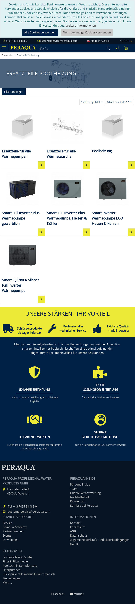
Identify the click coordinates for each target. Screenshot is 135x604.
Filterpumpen (12, 570)
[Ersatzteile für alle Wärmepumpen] (22, 134)
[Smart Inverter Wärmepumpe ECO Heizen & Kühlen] (112, 198)
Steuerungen (11, 578)
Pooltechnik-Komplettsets (20, 566)
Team (74, 489)
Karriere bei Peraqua (84, 506)
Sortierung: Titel (91, 102)
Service (7, 523)
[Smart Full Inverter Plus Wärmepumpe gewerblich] (22, 198)
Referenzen (77, 501)
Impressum (77, 527)
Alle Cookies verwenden (40, 32)
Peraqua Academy (15, 527)
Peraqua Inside (80, 484)
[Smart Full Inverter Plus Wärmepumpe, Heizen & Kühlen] (67, 198)
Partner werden (13, 531)
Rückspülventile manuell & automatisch (29, 574)
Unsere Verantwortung (85, 493)
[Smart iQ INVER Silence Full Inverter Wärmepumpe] (22, 265)
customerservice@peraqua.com (59, 40)
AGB (73, 531)
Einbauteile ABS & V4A (17, 557)
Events (7, 535)
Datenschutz (78, 535)
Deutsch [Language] (126, 41)
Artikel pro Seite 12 (118, 102)
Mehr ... (7, 582)
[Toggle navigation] (4, 48)
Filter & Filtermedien (16, 561)
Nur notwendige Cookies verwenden (87, 32)
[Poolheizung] (112, 131)
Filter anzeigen (13, 92)
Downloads (10, 540)
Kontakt (75, 523)
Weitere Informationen (81, 25)
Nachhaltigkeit (79, 497)
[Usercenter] (117, 48)
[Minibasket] (126, 48)
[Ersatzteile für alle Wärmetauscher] (67, 134)
